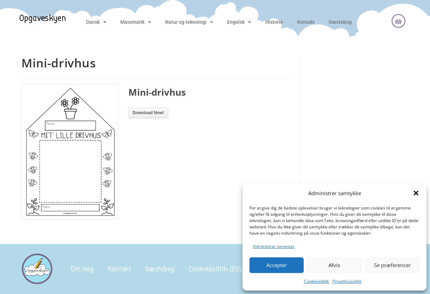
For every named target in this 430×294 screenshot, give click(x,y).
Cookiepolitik (316, 281)
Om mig (82, 269)
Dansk (96, 22)
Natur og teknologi (189, 22)
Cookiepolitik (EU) (215, 269)
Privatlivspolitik (346, 281)
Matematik (135, 22)
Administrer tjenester (274, 246)
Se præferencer (392, 265)
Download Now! (148, 112)
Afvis (334, 265)
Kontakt (306, 22)
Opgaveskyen (42, 18)
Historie (274, 22)
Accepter (276, 265)
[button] (416, 193)
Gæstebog (340, 22)
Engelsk (239, 22)
